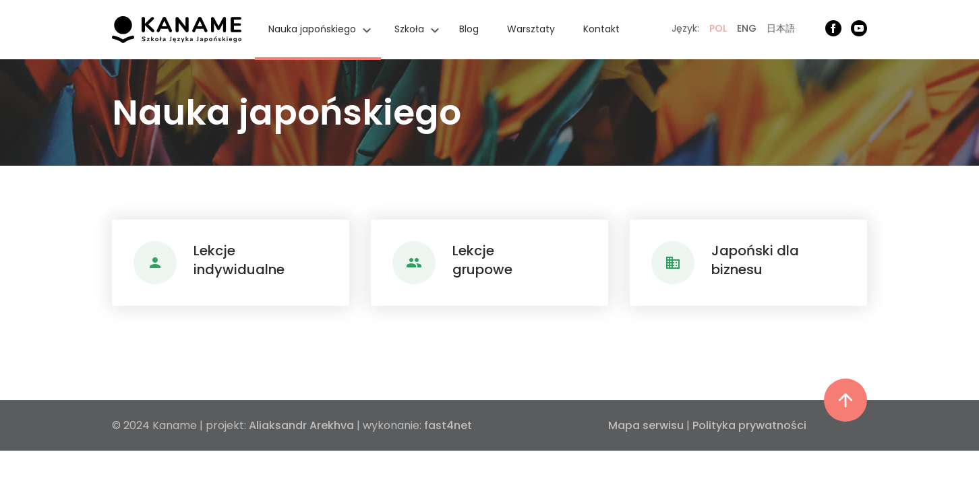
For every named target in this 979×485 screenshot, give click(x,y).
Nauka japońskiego (312, 29)
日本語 (781, 28)
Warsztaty (531, 29)
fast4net (448, 425)
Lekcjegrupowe (482, 260)
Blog (469, 29)
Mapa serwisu (646, 425)
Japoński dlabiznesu (755, 260)
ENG (746, 28)
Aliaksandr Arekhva (301, 425)
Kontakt (601, 29)
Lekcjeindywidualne (239, 260)
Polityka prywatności (749, 425)
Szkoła (409, 29)
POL (718, 28)
